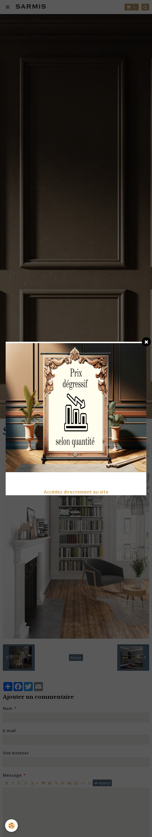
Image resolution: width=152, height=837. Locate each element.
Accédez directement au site (76, 492)
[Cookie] (11, 825)
